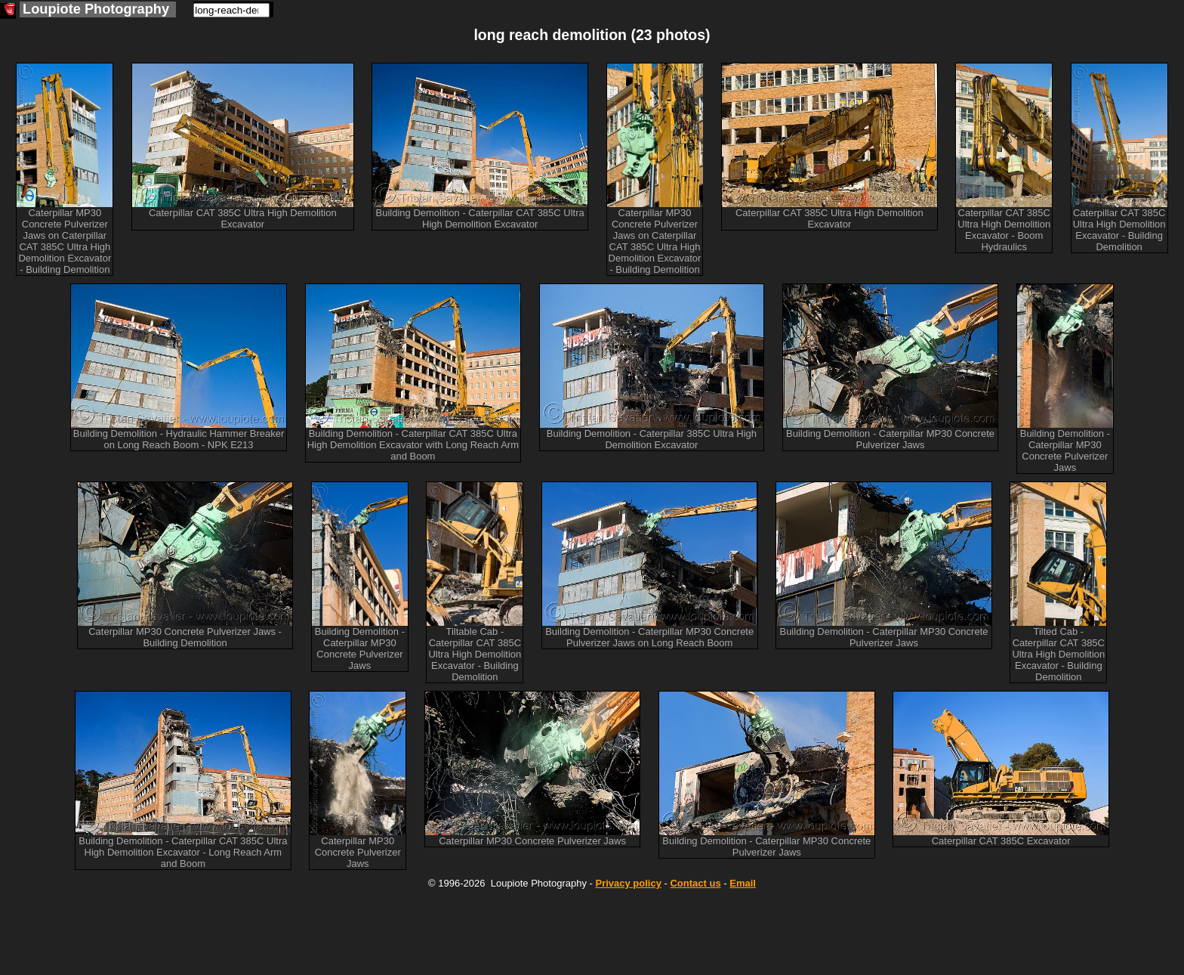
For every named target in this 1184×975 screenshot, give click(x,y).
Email (742, 883)
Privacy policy (628, 883)
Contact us (695, 883)
